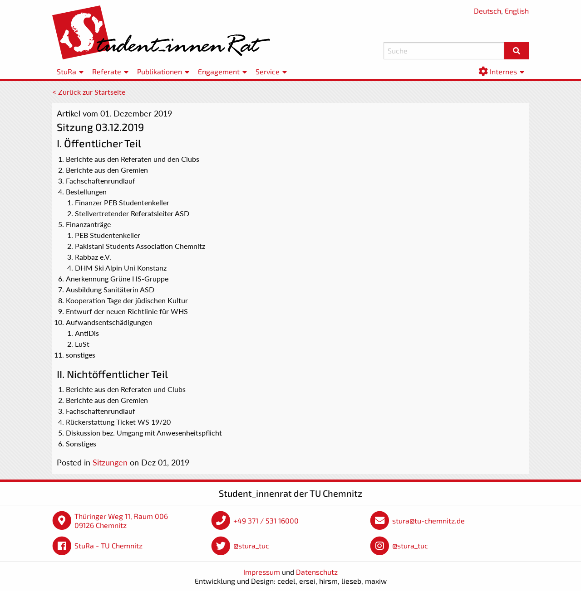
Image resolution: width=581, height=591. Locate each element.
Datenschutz (317, 571)
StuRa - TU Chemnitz (108, 545)
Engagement (219, 71)
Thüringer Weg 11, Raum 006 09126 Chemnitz (121, 520)
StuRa (66, 71)
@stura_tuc (251, 545)
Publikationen (159, 71)
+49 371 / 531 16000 (266, 520)
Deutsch (487, 10)
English (517, 10)
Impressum (261, 571)
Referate (106, 71)
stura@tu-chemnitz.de (428, 520)
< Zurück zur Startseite (88, 91)
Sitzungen (110, 462)
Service (268, 71)
